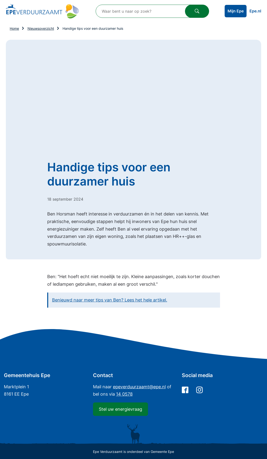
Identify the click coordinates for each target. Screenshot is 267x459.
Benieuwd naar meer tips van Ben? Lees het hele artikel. (109, 300)
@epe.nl (139, 386)
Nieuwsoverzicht (41, 28)
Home (14, 28)
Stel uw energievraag (120, 409)
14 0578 (124, 394)
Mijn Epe (236, 11)
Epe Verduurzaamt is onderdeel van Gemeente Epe (133, 451)
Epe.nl (255, 11)
